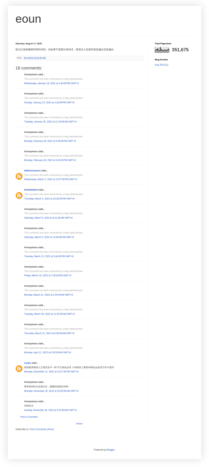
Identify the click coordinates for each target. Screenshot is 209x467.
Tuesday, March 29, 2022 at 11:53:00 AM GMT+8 (49, 314)
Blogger (111, 449)
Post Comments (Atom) (42, 429)
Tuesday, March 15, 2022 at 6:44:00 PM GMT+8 (49, 256)
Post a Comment (29, 417)
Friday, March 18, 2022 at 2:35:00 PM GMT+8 (47, 275)
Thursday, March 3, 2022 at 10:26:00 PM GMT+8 (49, 198)
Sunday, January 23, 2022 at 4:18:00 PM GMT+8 (49, 102)
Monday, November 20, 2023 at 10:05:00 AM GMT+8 (51, 391)
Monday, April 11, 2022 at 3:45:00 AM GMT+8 (47, 352)
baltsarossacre (32, 170)
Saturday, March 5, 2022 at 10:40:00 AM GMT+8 (49, 237)
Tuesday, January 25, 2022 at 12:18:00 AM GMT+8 (50, 121)
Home (79, 423)
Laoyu (27, 363)
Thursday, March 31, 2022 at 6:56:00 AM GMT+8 (49, 333)
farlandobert (31, 189)
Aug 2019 (160, 64)
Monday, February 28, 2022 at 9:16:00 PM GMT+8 (50, 160)
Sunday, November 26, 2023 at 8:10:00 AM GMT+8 (50, 410)
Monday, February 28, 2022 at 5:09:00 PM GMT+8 (50, 141)
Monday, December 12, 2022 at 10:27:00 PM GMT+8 (51, 371)
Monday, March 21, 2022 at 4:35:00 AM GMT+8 (48, 294)
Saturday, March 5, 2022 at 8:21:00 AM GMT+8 (48, 217)
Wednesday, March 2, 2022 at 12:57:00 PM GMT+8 (50, 179)
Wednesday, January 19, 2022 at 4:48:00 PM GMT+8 (51, 83)
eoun (28, 18)
